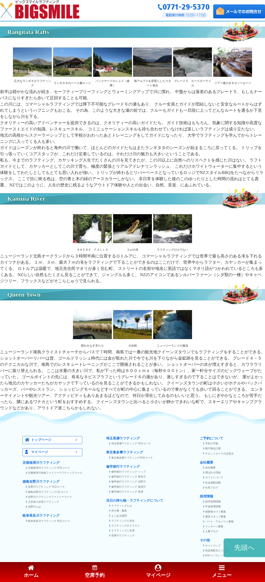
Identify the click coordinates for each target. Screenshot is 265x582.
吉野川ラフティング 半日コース (46, 486)
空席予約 (95, 571)
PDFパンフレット (215, 555)
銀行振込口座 (213, 448)
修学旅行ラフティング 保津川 (128, 486)
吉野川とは (34, 506)
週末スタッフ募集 (215, 516)
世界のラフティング (123, 535)
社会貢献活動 (213, 482)
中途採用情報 (213, 506)
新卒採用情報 (213, 501)
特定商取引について (217, 550)
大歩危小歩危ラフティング (43, 501)
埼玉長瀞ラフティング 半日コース (131, 443)
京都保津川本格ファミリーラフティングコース (55, 472)
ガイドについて (214, 477)
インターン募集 (214, 526)
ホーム (31, 571)
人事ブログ (211, 531)
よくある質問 (119, 515)
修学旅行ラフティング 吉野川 (128, 481)
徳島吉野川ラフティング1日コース (48, 491)
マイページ (55, 452)
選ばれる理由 (213, 472)
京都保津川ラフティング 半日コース (49, 467)
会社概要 (210, 467)
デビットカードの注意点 (219, 453)
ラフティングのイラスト (125, 525)
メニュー (222, 571)
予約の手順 (211, 443)
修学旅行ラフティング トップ (128, 471)
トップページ (55, 440)
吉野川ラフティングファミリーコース (50, 496)
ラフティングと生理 (123, 530)
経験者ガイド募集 (215, 511)
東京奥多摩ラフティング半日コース (132, 457)
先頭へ (244, 547)
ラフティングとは (121, 505)
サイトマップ (213, 545)
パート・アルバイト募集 (219, 521)
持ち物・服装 (119, 510)
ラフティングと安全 (123, 520)
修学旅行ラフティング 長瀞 (127, 491)
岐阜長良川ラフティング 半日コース (49, 521)
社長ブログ (211, 487)
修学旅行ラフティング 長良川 (128, 476)
